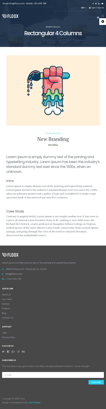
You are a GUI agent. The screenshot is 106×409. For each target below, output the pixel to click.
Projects (6, 308)
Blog (4, 313)
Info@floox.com (17, 3)
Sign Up (100, 7)
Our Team (7, 299)
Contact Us (7, 317)
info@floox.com (13, 274)
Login (92, 7)
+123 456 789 (39, 3)
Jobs (4, 332)
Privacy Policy (8, 337)
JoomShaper (34, 402)
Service (5, 303)
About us (6, 294)
